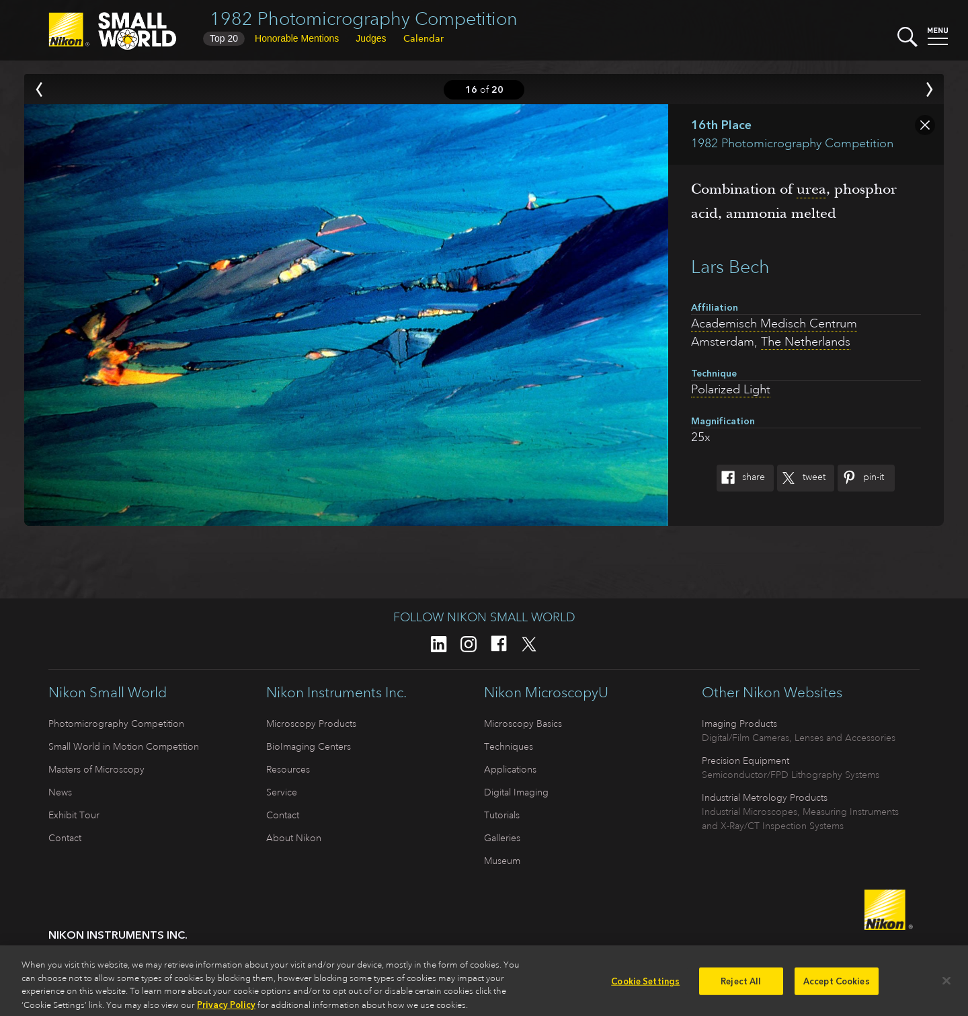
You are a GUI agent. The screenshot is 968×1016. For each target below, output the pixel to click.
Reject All (741, 985)
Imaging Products (739, 723)
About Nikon (293, 838)
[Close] (946, 984)
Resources (288, 769)
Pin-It (861, 478)
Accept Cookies (836, 985)
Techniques (508, 746)
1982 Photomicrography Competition (364, 18)
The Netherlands (805, 341)
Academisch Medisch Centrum (774, 323)
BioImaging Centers (308, 746)
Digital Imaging (516, 792)
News (60, 792)
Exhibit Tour (73, 815)
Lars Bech (730, 267)
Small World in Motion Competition (123, 746)
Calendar (423, 38)
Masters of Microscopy (96, 769)
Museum (502, 861)
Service (281, 792)
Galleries (502, 838)
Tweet (801, 478)
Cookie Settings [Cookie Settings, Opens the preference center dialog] (645, 985)
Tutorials (502, 815)
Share (741, 478)
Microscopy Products (311, 723)
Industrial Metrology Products (765, 797)
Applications (510, 769)
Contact (64, 838)
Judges (371, 38)
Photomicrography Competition (116, 723)
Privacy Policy (226, 1009)
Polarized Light (730, 389)
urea (811, 189)
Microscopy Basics (523, 723)
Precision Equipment (745, 760)
